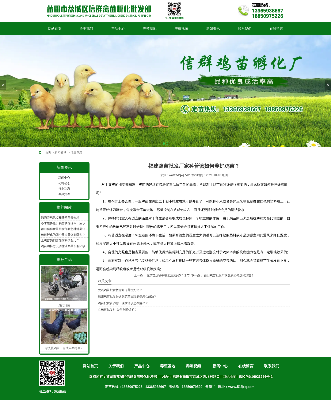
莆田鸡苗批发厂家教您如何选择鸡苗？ (228, 275)
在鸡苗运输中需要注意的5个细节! (168, 275)
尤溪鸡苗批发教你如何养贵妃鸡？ (120, 290)
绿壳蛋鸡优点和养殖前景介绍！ (61, 217)
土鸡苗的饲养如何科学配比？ (60, 240)
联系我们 (244, 28)
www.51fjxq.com (179, 175)
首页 (48, 152)
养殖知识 (64, 194)
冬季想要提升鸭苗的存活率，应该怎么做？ (64, 223)
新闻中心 (64, 177)
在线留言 (276, 28)
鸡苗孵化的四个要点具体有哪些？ (63, 234)
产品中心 (118, 28)
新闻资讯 (213, 28)
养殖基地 (149, 28)
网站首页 (54, 28)
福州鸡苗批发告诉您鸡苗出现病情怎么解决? (127, 296)
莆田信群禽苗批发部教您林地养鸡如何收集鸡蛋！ (64, 229)
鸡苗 (284, 184)
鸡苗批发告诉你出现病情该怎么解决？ (123, 303)
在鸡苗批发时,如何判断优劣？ (117, 309)
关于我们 (86, 28)
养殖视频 (181, 28)
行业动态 (64, 188)
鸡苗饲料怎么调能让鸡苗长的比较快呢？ (64, 246)
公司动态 (64, 183)
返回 (225, 175)
